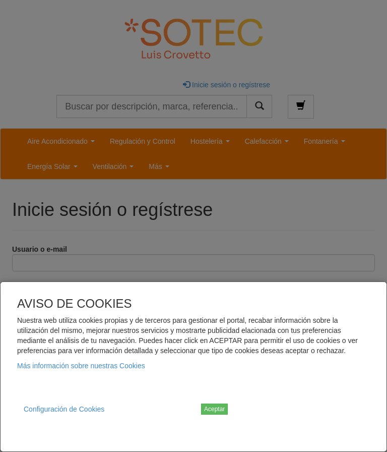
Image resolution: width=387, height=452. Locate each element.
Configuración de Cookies (64, 409)
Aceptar (214, 409)
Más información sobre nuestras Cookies (81, 366)
